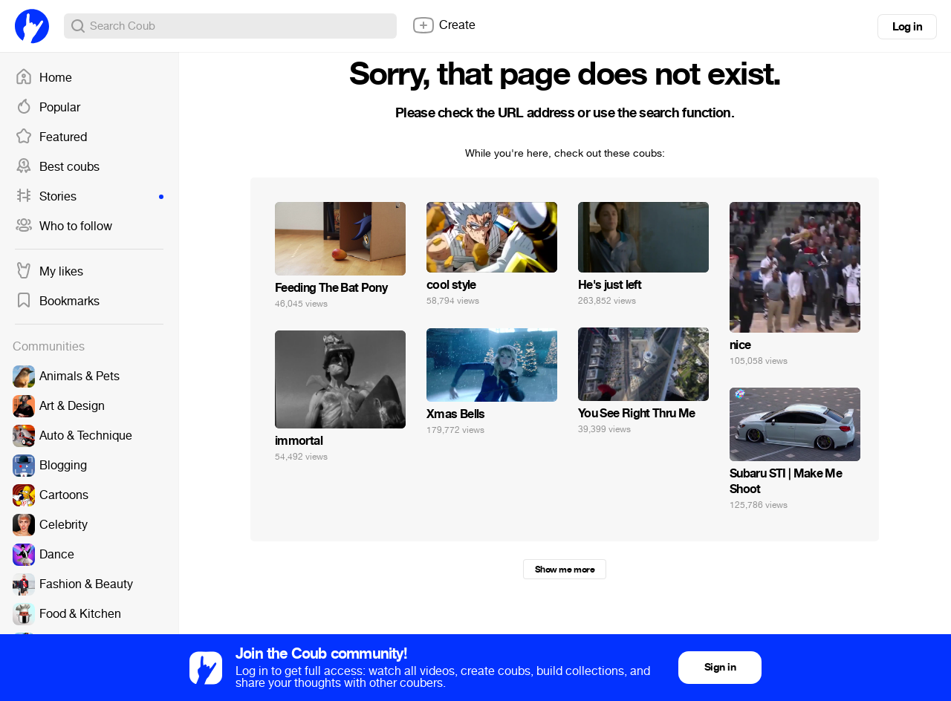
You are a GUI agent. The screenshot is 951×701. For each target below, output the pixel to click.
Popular (47, 107)
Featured (51, 137)
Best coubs (57, 167)
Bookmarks (57, 301)
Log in (907, 26)
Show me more (564, 570)
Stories (89, 196)
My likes (49, 271)
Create (444, 25)
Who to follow (63, 226)
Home (43, 78)
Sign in (720, 667)
